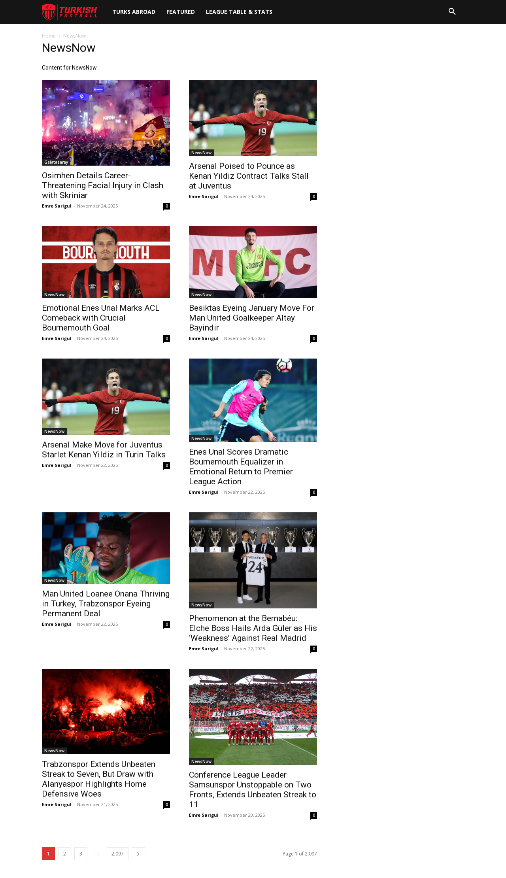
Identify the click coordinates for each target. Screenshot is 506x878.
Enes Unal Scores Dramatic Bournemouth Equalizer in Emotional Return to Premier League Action (241, 466)
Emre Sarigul (57, 206)
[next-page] (138, 853)
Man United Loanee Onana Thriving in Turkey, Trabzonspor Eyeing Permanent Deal (106, 603)
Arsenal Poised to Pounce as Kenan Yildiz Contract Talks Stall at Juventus (249, 176)
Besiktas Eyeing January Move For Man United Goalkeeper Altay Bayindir (251, 317)
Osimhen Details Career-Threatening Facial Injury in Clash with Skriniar (102, 185)
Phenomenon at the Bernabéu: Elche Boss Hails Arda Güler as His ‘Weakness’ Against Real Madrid (253, 628)
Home (49, 35)
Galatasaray (56, 162)
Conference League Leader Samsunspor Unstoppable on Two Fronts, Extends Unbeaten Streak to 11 (252, 789)
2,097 (117, 853)
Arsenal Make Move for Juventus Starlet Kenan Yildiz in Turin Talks (104, 449)
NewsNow (201, 152)
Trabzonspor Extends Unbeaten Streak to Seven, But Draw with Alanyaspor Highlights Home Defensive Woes (98, 779)
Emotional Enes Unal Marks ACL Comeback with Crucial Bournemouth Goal (101, 317)
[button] (452, 12)
